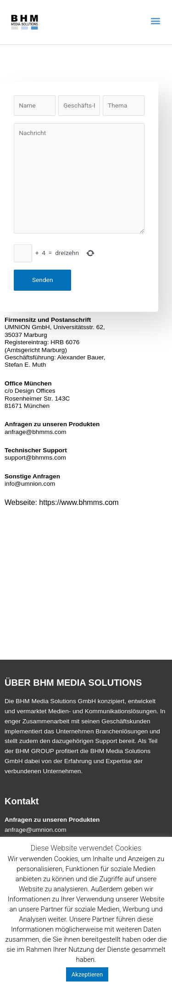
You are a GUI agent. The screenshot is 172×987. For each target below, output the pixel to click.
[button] (155, 20)
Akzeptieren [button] (87, 974)
